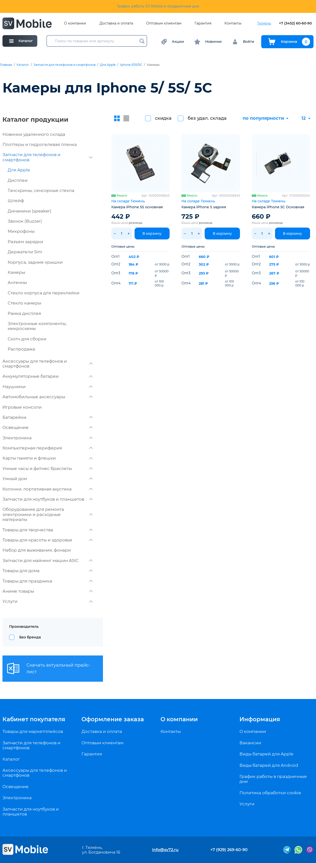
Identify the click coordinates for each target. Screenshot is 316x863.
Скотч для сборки (27, 338)
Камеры (16, 272)
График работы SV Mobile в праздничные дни (158, 6)
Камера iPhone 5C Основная (278, 207)
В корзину (151, 233)
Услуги (47, 601)
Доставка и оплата (116, 23)
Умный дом (47, 478)
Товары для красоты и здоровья (47, 539)
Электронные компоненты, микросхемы (37, 326)
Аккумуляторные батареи (47, 376)
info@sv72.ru (165, 849)
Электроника (47, 437)
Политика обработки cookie (270, 792)
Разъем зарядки (25, 241)
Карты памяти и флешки (47, 458)
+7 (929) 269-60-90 (229, 849)
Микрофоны (21, 231)
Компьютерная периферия (47, 447)
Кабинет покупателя (33, 719)
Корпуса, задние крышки (35, 262)
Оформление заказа (112, 719)
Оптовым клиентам (163, 23)
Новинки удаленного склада (33, 134)
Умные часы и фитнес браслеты (47, 468)
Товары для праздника (47, 581)
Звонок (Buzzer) (25, 221)
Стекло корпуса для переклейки (43, 292)
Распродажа (21, 349)
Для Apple (108, 65)
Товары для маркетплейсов (32, 731)
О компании (75, 23)
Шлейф (16, 200)
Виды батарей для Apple (266, 753)
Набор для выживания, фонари (36, 550)
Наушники (47, 386)
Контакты (232, 23)
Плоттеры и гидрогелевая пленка (39, 144)
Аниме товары (47, 591)
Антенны (17, 282)
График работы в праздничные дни (273, 779)
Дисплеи (18, 180)
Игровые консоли (22, 407)
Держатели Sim (25, 251)
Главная (6, 65)
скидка (163, 118)
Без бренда (30, 637)
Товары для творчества (47, 529)
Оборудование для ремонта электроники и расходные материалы (47, 514)
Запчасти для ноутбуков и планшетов (47, 499)
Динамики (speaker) (29, 211)
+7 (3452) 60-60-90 (295, 23)
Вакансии (250, 742)
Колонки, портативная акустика (47, 489)
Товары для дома (47, 570)
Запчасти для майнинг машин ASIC (47, 560)
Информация (259, 719)
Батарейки (47, 417)
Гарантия (203, 23)
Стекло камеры (24, 303)
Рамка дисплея (24, 313)
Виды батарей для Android (268, 765)
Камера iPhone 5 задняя (203, 207)
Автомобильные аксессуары (47, 396)
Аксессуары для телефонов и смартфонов (47, 364)
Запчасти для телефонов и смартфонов (65, 65)
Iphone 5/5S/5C (131, 65)
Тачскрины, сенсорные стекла (41, 190)
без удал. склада (207, 118)
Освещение (47, 427)
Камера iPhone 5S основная (137, 207)
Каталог (23, 65)
